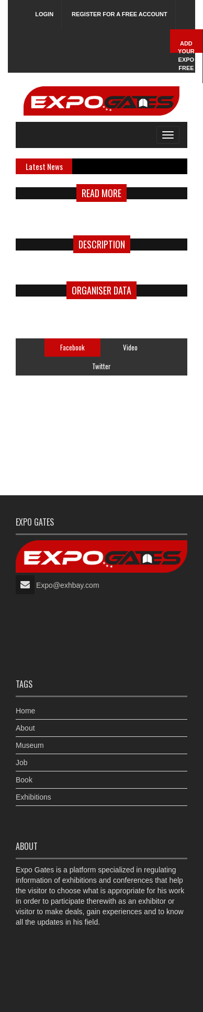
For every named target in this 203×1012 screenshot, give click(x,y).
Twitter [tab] (101, 366)
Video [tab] (130, 347)
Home (25, 711)
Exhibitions (33, 797)
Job (22, 762)
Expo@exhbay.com (67, 585)
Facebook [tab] (72, 347)
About (25, 728)
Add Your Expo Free (186, 55)
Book (24, 780)
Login (44, 14)
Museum (30, 745)
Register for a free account (119, 14)
